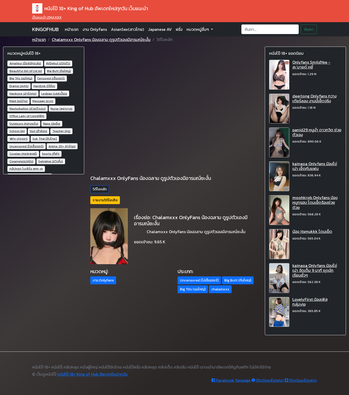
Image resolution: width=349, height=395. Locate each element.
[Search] (270, 29)
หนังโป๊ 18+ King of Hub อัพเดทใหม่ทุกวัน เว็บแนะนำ (90, 8)
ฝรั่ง (179, 29)
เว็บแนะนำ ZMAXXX (46, 17)
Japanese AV (160, 29)
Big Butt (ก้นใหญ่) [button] (237, 280)
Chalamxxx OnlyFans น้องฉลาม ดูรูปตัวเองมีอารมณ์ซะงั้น (101, 39)
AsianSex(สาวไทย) (127, 29)
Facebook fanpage (231, 380)
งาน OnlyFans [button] (103, 280)
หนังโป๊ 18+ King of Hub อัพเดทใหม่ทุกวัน (92, 374)
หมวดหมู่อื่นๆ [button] (198, 29)
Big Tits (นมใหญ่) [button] (193, 289)
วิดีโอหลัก (100, 189)
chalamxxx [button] (220, 289)
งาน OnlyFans (95, 29)
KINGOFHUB (45, 29)
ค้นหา (309, 29)
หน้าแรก (72, 29)
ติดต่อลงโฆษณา (268, 380)
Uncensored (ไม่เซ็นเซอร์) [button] (199, 280)
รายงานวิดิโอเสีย (105, 200)
